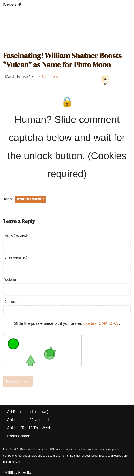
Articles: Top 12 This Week (29, 428)
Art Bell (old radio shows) (28, 412)
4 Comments (49, 76)
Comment (11, 302)
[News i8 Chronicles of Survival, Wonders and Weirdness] (12, 5)
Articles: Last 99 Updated (28, 420)
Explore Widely (30, 199)
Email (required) (15, 257)
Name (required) (16, 235)
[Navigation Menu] (126, 4)
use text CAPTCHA (101, 323)
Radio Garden (18, 436)
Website (10, 279)
